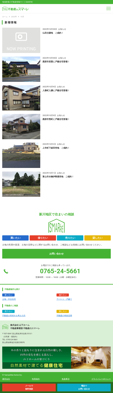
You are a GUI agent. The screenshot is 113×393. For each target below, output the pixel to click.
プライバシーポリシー (101, 379)
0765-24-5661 (12, 340)
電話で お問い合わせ (84, 387)
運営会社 (6, 379)
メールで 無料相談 (29, 387)
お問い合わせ (56, 253)
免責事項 (65, 379)
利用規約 (36, 379)
